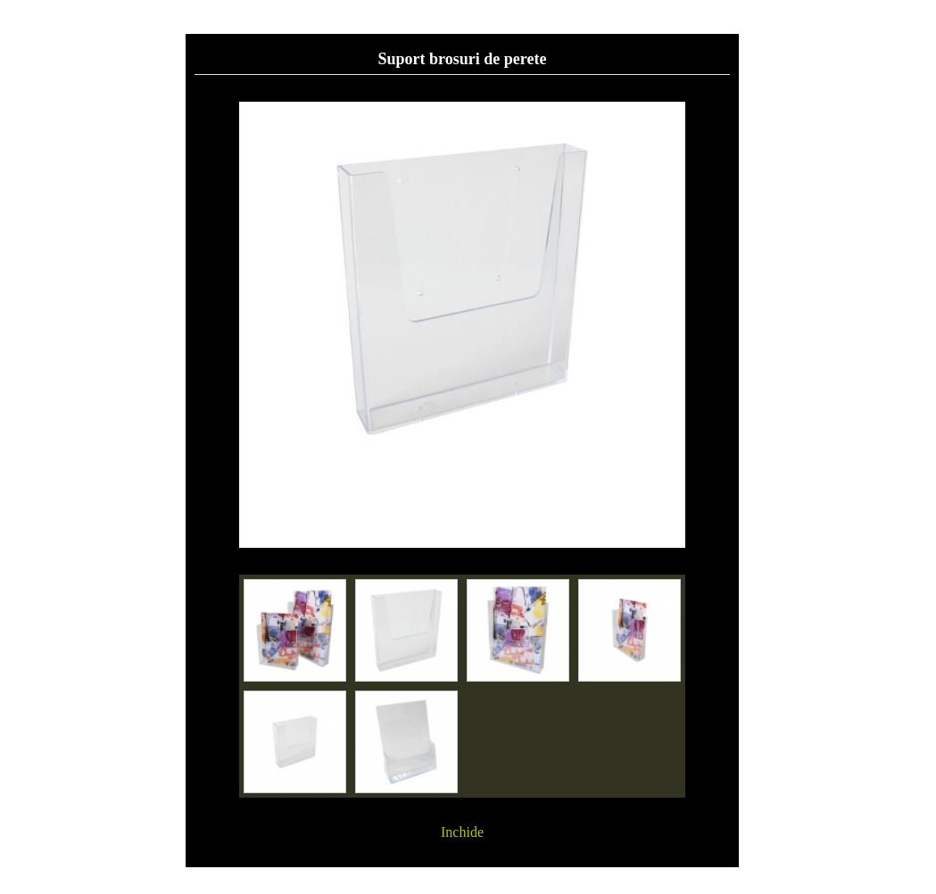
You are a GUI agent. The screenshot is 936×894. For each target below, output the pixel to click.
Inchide (462, 832)
